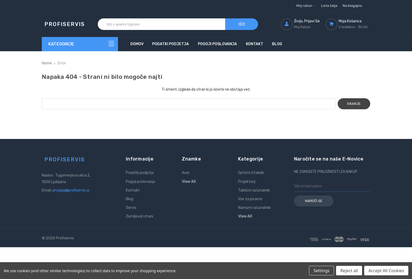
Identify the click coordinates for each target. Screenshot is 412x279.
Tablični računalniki (254, 190)
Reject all (349, 270)
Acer (186, 172)
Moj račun (306, 6)
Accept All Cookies (386, 270)
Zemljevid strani (139, 216)
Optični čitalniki (251, 172)
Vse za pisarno (250, 199)
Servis (131, 207)
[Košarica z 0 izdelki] (348, 24)
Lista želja (329, 6)
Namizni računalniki (254, 207)
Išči (242, 24)
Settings (321, 270)
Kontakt (254, 44)
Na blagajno (352, 6)
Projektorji (246, 181)
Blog (277, 44)
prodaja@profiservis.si (71, 190)
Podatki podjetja (170, 44)
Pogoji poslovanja (217, 44)
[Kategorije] (80, 44)
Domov (136, 44)
